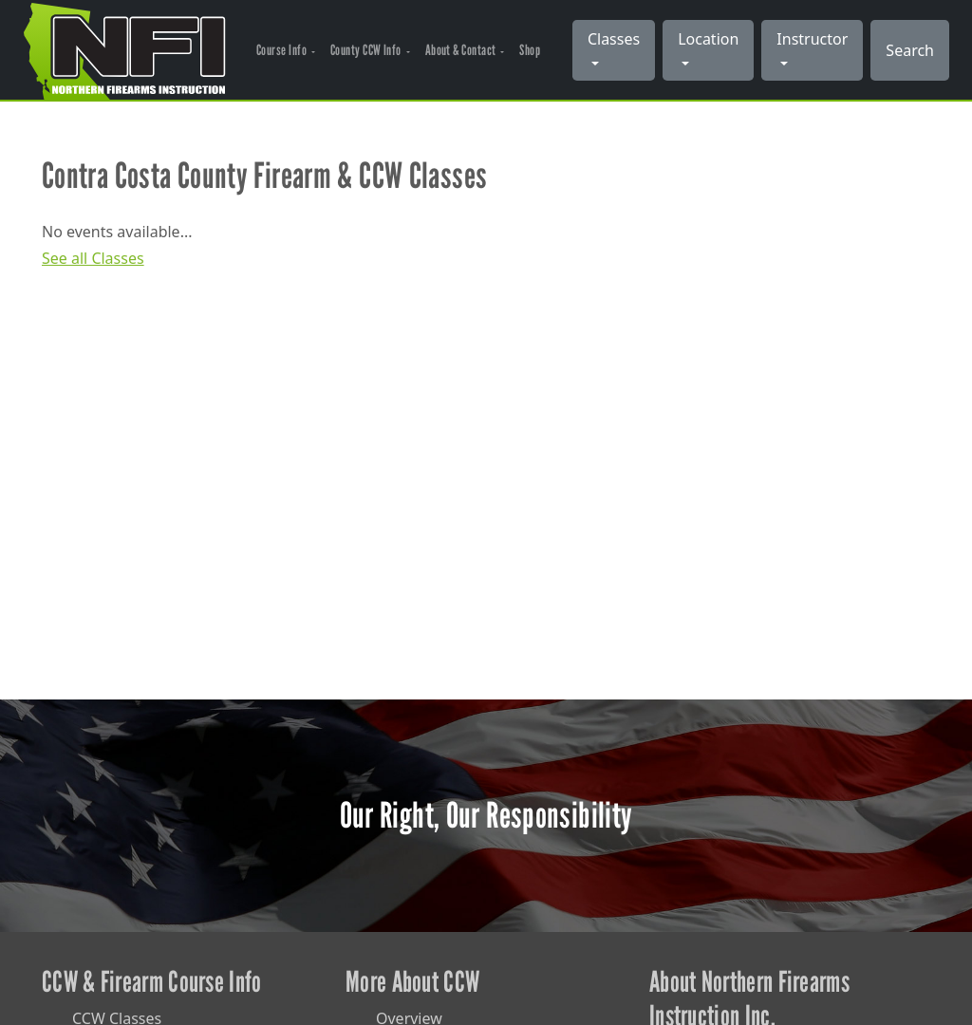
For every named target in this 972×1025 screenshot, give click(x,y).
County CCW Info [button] (366, 50)
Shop (529, 50)
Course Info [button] (282, 50)
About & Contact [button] (461, 50)
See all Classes (93, 258)
